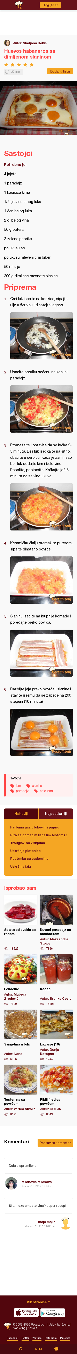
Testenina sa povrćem (20, 1090)
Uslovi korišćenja (59, 1324)
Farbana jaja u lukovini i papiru (34, 827)
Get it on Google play (52, 1312)
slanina (37, 785)
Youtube (36, 1337)
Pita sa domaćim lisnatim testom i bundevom (38, 835)
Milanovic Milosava (37, 1182)
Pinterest (65, 1337)
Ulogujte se (50, 5)
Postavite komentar (55, 1143)
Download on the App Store (26, 1312)
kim (18, 785)
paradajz (22, 791)
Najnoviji (21, 813)
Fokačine (20, 980)
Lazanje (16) (56, 1035)
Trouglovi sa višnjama (27, 843)
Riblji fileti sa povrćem (56, 1090)
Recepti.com (7, 1326)
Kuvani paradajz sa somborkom (56, 923)
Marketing (19, 1328)
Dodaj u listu (60, 71)
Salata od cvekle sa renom (20, 923)
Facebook (12, 1337)
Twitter (25, 1337)
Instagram (51, 1337)
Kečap (56, 980)
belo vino (46, 791)
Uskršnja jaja (20, 866)
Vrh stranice (37, 1302)
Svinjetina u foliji (20, 1035)
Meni (38, 1348)
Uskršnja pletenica (25, 851)
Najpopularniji (56, 813)
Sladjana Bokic (35, 43)
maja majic (46, 1222)
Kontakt (32, 1328)
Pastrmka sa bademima (29, 858)
